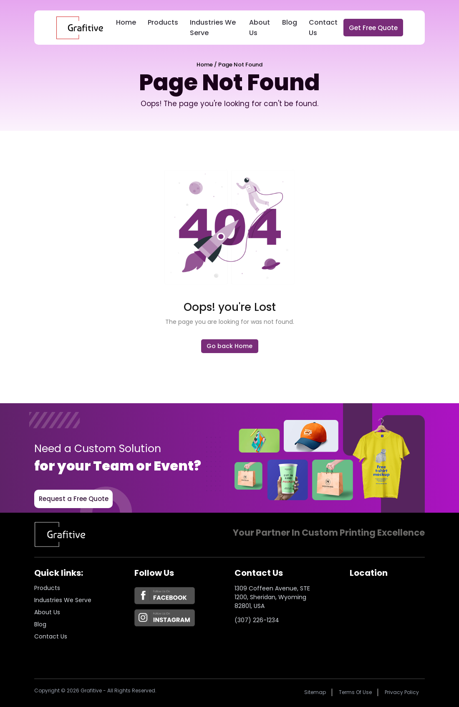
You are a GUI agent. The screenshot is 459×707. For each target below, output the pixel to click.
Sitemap (315, 692)
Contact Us (323, 28)
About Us (259, 28)
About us (47, 612)
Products (163, 22)
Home (126, 22)
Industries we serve (62, 600)
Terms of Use (355, 692)
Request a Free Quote (73, 498)
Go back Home (229, 346)
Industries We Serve (213, 28)
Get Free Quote (373, 27)
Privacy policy (402, 692)
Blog (289, 22)
